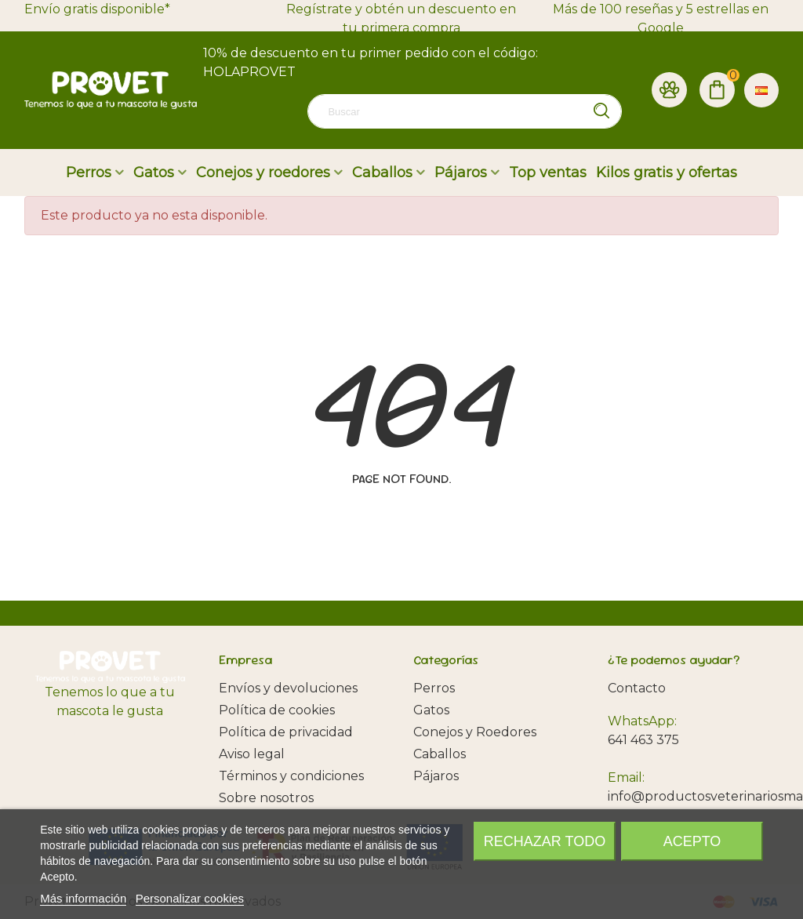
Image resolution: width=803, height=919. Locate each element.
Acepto (692, 841)
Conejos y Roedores (474, 732)
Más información (83, 898)
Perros (88, 172)
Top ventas (548, 172)
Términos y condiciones (291, 775)
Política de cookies (277, 710)
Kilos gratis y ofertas (666, 172)
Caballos (382, 172)
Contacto (637, 688)
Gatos (153, 172)
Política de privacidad (286, 732)
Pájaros (460, 172)
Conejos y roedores (263, 172)
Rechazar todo (544, 841)
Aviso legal (252, 753)
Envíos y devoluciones (288, 688)
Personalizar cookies (190, 898)
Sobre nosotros (266, 797)
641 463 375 (643, 739)
